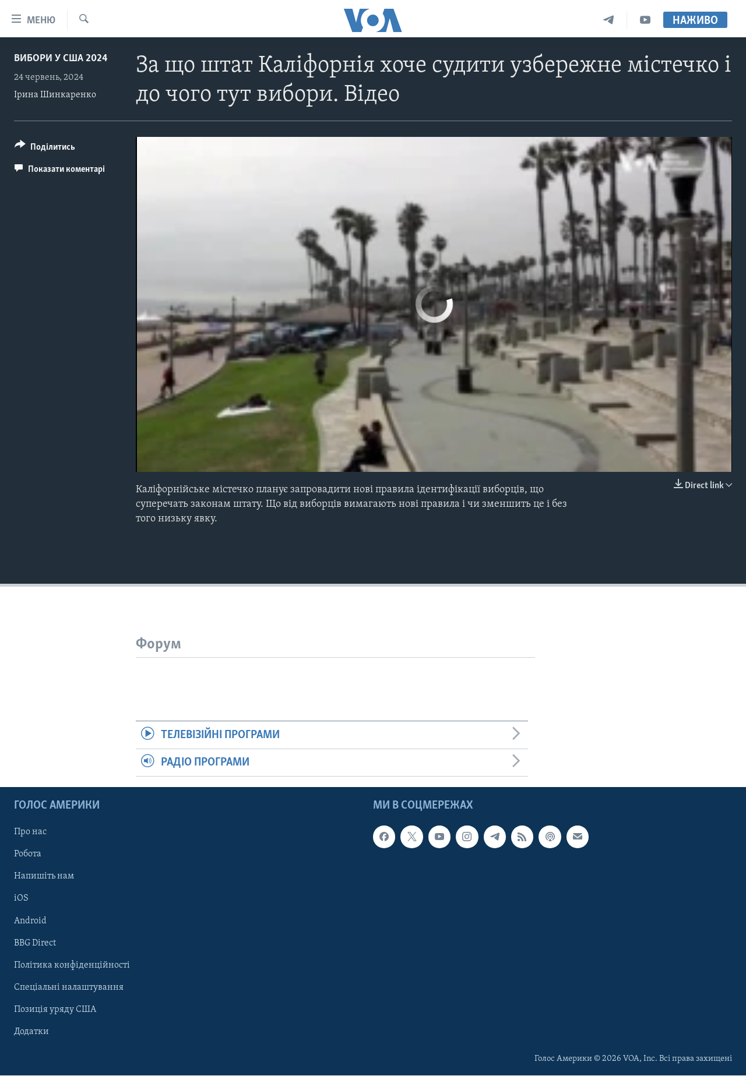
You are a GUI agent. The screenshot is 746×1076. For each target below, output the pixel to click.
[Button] (45, 149)
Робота (27, 854)
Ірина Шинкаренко (55, 95)
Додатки (31, 1031)
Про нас (30, 832)
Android (30, 921)
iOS (21, 899)
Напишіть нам (44, 876)
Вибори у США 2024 (61, 58)
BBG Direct (35, 943)
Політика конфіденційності (72, 965)
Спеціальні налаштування (69, 987)
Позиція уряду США (55, 1009)
